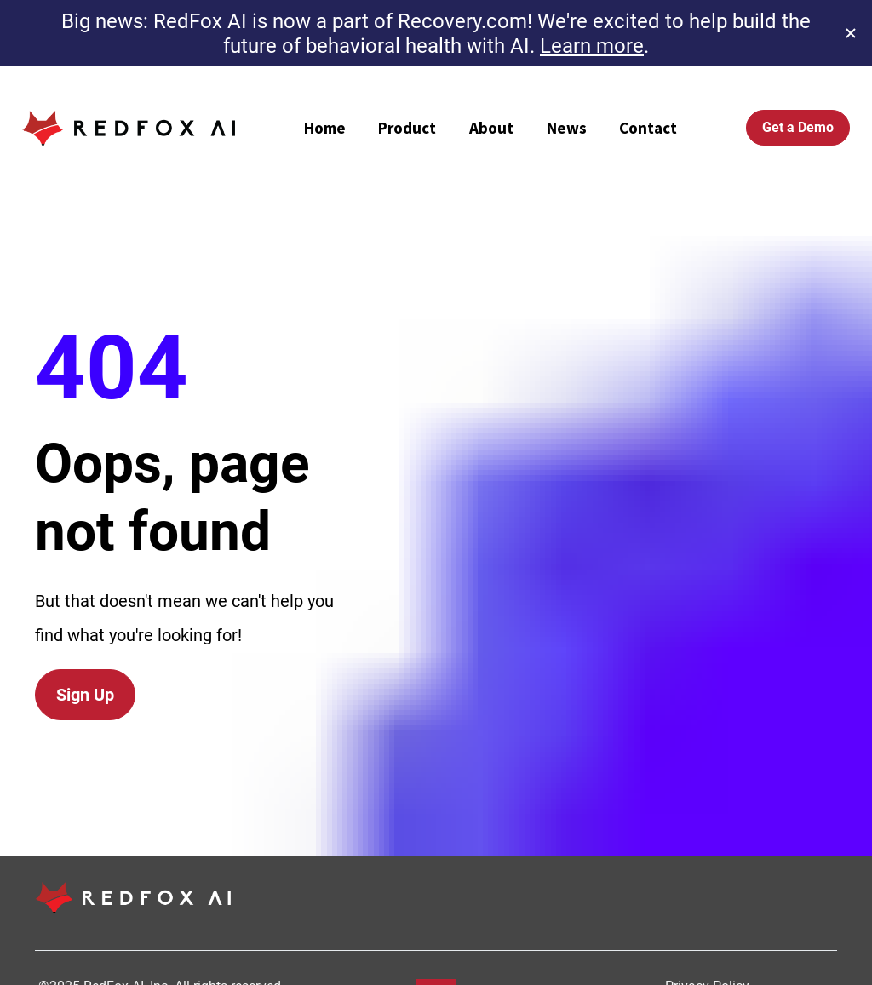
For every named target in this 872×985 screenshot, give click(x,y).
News (567, 127)
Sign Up (85, 665)
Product (407, 127)
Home (325, 127)
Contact (648, 127)
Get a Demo (798, 127)
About (491, 127)
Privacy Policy (709, 925)
